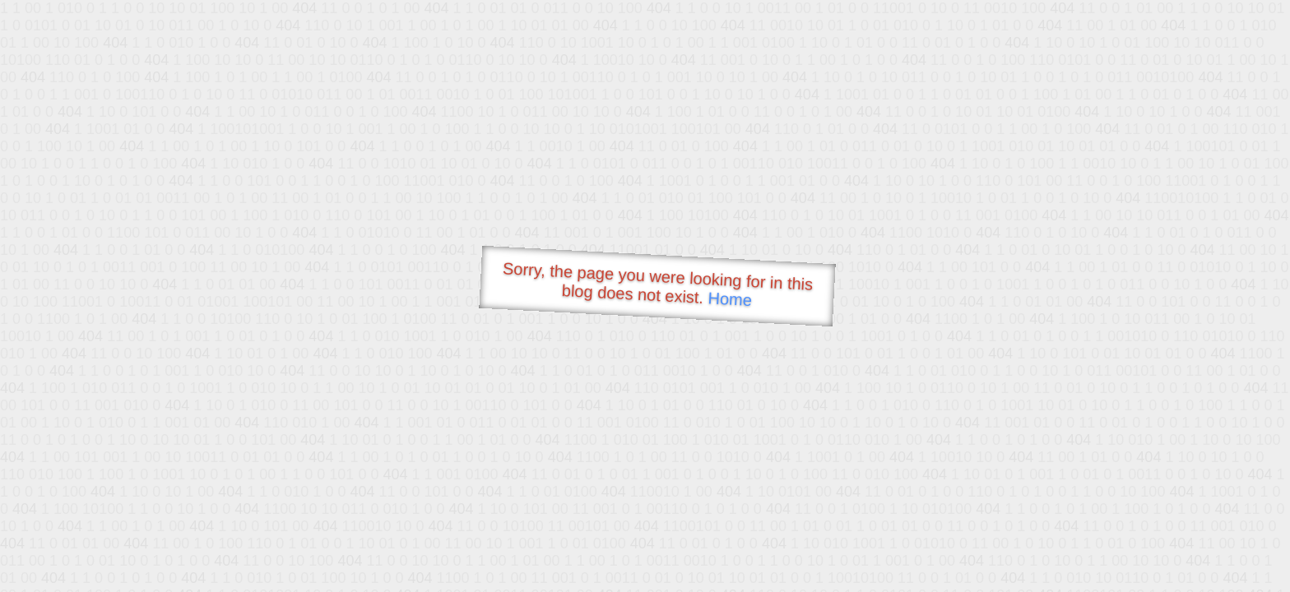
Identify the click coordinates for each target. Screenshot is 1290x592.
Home (730, 299)
